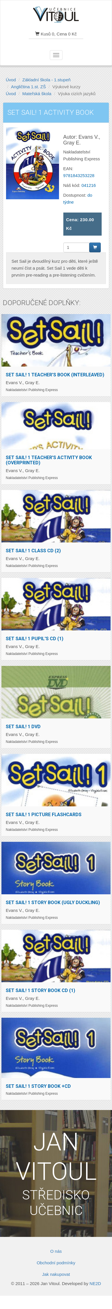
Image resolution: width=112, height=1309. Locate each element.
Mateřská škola (37, 93)
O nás (56, 1251)
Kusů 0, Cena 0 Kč (56, 33)
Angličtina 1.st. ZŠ (28, 86)
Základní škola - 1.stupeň (46, 79)
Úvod (11, 79)
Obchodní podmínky (56, 1262)
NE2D (95, 1283)
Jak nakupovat (56, 1274)
